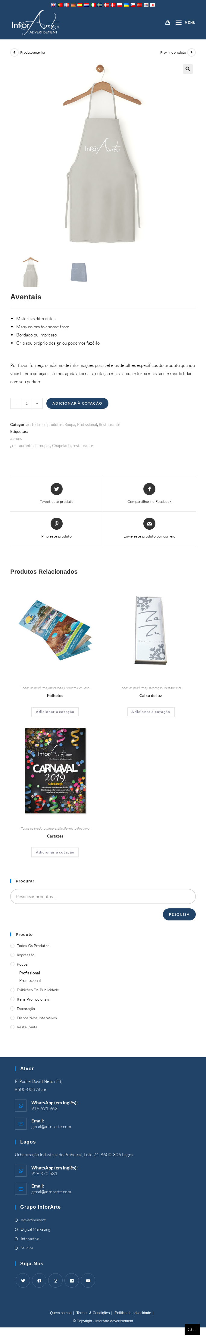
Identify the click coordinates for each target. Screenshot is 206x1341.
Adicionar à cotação (77, 403)
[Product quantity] (26, 403)
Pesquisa (179, 914)
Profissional (87, 424)
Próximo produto (173, 52)
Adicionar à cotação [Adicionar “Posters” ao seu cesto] (55, 852)
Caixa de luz (150, 695)
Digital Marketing (35, 1229)
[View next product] (191, 52)
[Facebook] (39, 1280)
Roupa (69, 424)
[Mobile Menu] (183, 22)
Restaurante (109, 424)
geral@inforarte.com (51, 1126)
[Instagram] (55, 1280)
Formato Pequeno (76, 688)
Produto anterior (32, 52)
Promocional (30, 980)
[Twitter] (23, 1280)
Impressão (55, 688)
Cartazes (55, 835)
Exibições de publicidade (38, 989)
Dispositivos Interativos (37, 1017)
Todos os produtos (47, 424)
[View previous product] (14, 52)
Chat (192, 1329)
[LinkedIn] (71, 1280)
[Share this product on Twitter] (56, 494)
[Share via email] (149, 528)
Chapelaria (61, 445)
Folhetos (55, 695)
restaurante (83, 445)
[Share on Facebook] (149, 494)
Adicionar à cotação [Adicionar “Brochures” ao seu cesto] (55, 711)
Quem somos (60, 1313)
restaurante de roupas (31, 445)
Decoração (155, 688)
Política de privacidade (133, 1313)
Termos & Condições (93, 1313)
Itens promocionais (33, 999)
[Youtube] (88, 1280)
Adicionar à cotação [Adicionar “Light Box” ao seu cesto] (150, 711)
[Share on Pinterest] (56, 528)
